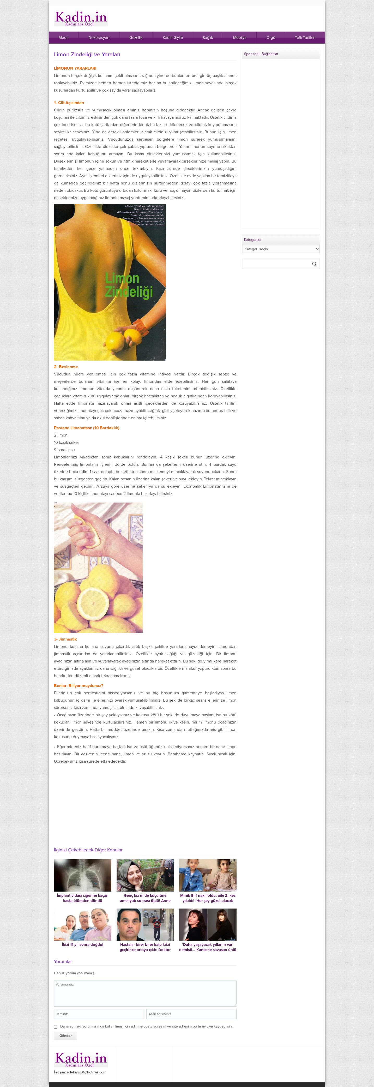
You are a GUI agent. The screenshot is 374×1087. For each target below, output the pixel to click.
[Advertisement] (145, 804)
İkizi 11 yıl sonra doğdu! (82, 944)
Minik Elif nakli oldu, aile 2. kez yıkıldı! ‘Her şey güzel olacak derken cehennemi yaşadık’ (208, 900)
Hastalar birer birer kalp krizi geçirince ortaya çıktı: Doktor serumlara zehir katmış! (145, 949)
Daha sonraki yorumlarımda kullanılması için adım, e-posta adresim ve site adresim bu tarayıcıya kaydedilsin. (146, 1026)
